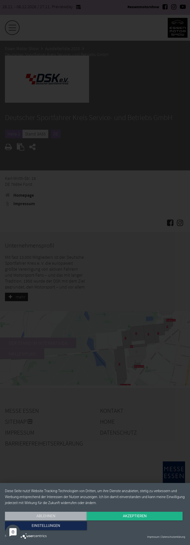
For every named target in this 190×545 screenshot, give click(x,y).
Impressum (153, 537)
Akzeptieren (95, 527)
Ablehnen (32, 527)
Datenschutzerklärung (173, 537)
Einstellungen (158, 527)
